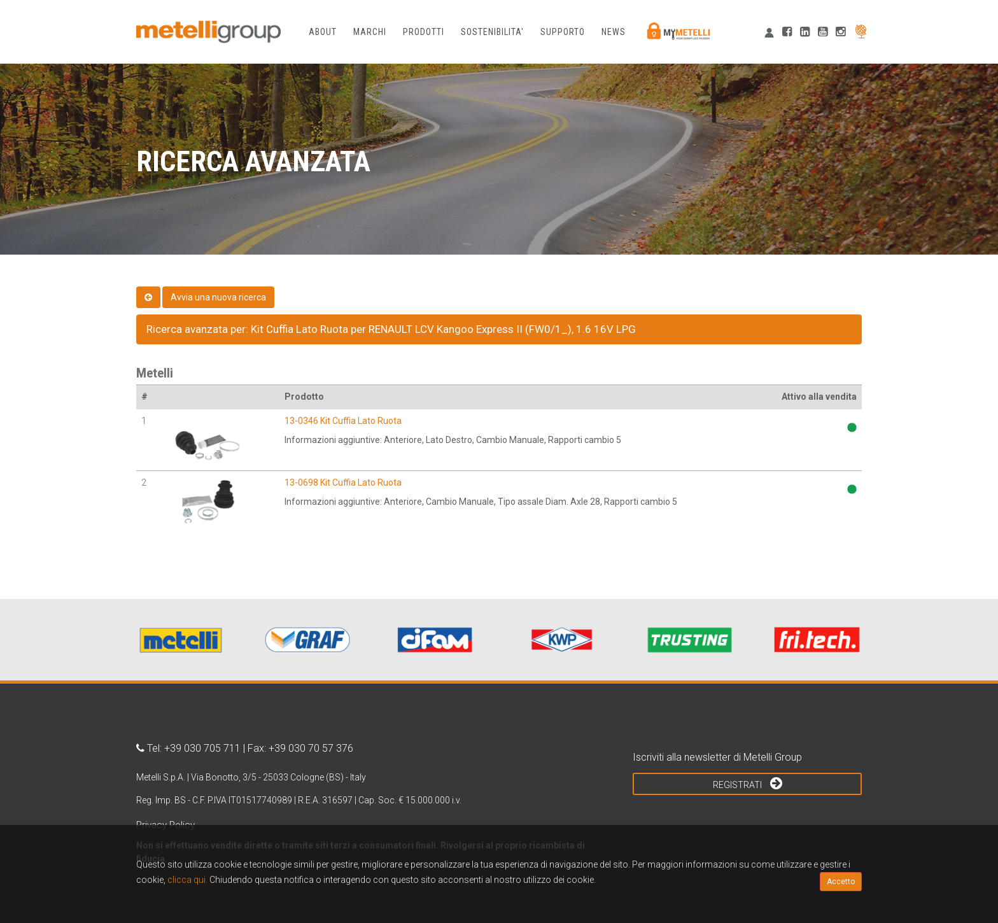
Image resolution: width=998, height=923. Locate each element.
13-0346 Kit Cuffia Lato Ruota (343, 421)
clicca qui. (187, 880)
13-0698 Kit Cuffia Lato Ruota (343, 482)
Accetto (841, 881)
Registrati (747, 783)
